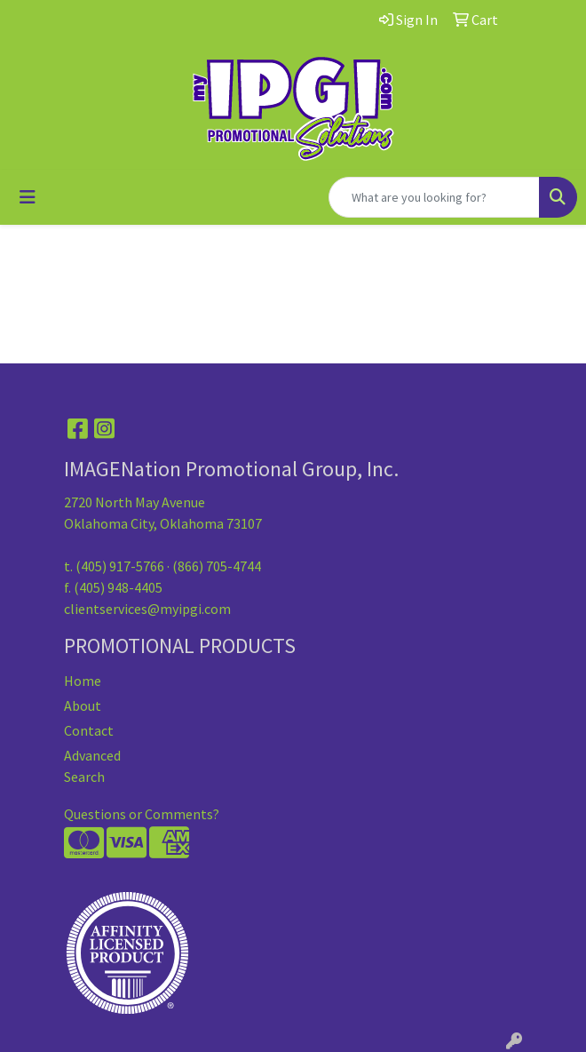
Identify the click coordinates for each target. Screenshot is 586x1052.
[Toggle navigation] (27, 197)
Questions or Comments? (141, 814)
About (82, 705)
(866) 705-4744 (216, 566)
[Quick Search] (434, 197)
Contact (89, 730)
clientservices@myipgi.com (147, 609)
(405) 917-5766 (119, 566)
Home (82, 680)
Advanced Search (92, 765)
